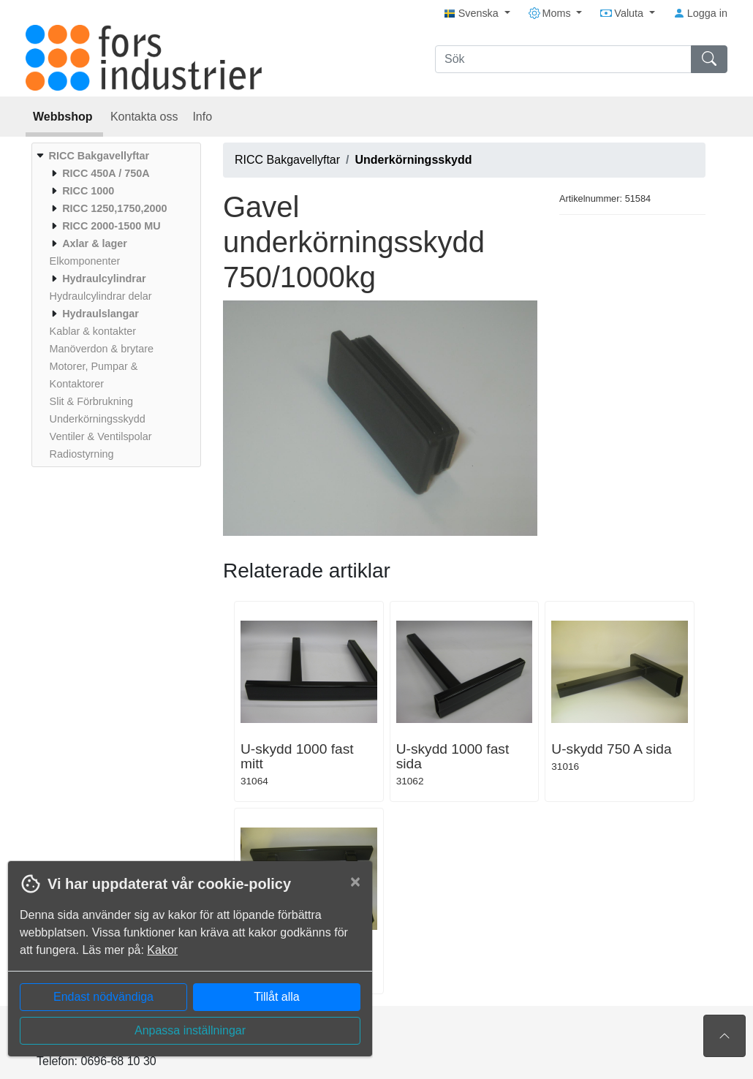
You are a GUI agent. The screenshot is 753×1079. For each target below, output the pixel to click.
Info (202, 116)
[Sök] (563, 59)
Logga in (700, 13)
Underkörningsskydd (413, 160)
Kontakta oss (144, 116)
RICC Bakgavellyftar (287, 160)
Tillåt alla (277, 997)
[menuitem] (114, 305)
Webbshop (64, 116)
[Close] (355, 881)
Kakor (162, 950)
